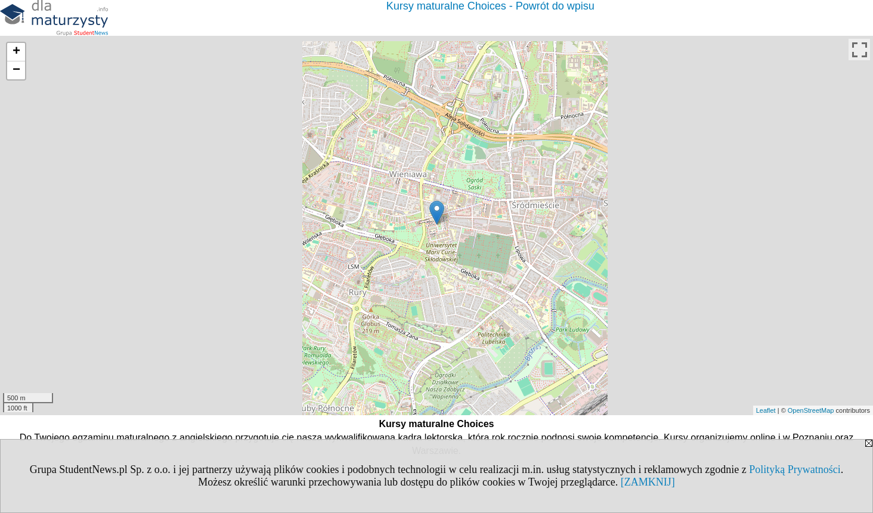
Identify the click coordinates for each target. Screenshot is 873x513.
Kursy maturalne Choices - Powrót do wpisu (490, 6)
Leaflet (766, 410)
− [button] (16, 70)
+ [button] (16, 52)
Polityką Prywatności (795, 469)
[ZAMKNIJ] (648, 482)
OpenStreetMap (811, 410)
